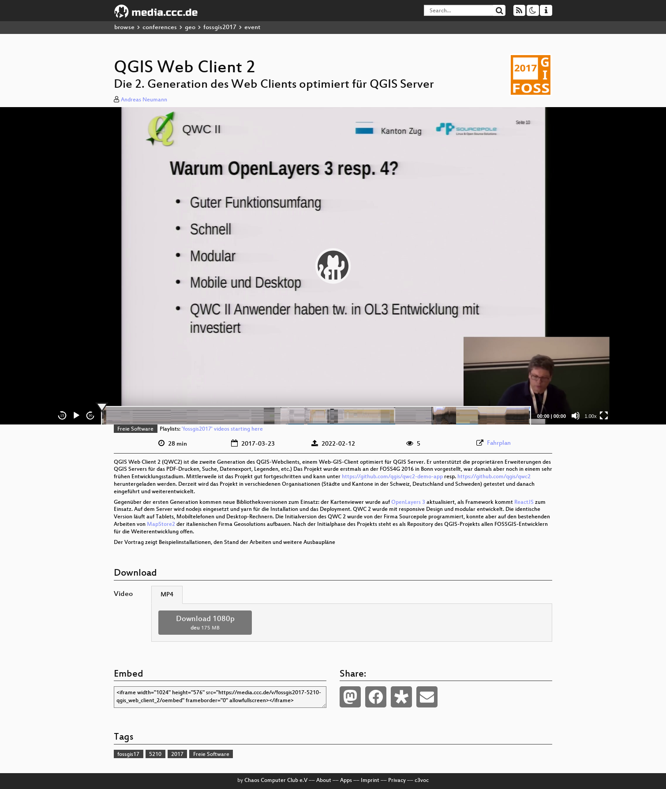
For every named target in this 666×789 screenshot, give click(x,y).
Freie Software (135, 429)
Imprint (370, 781)
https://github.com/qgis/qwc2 (494, 477)
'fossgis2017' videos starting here (222, 429)
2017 (177, 755)
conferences (159, 27)
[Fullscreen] (603, 415)
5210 (155, 755)
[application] (333, 265)
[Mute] (575, 415)
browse (124, 27)
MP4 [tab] (167, 595)
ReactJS (524, 502)
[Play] (76, 415)
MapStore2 (161, 524)
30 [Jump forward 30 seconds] (91, 415)
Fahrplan (499, 443)
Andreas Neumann (144, 100)
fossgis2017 (219, 27)
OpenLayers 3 (408, 502)
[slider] (316, 415)
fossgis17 (128, 755)
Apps (346, 781)
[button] (333, 266)
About (323, 781)
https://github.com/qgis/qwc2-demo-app (392, 477)
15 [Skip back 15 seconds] (62, 415)
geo (190, 27)
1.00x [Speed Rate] (591, 416)
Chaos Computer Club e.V (275, 781)
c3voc (422, 781)
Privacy (397, 781)
